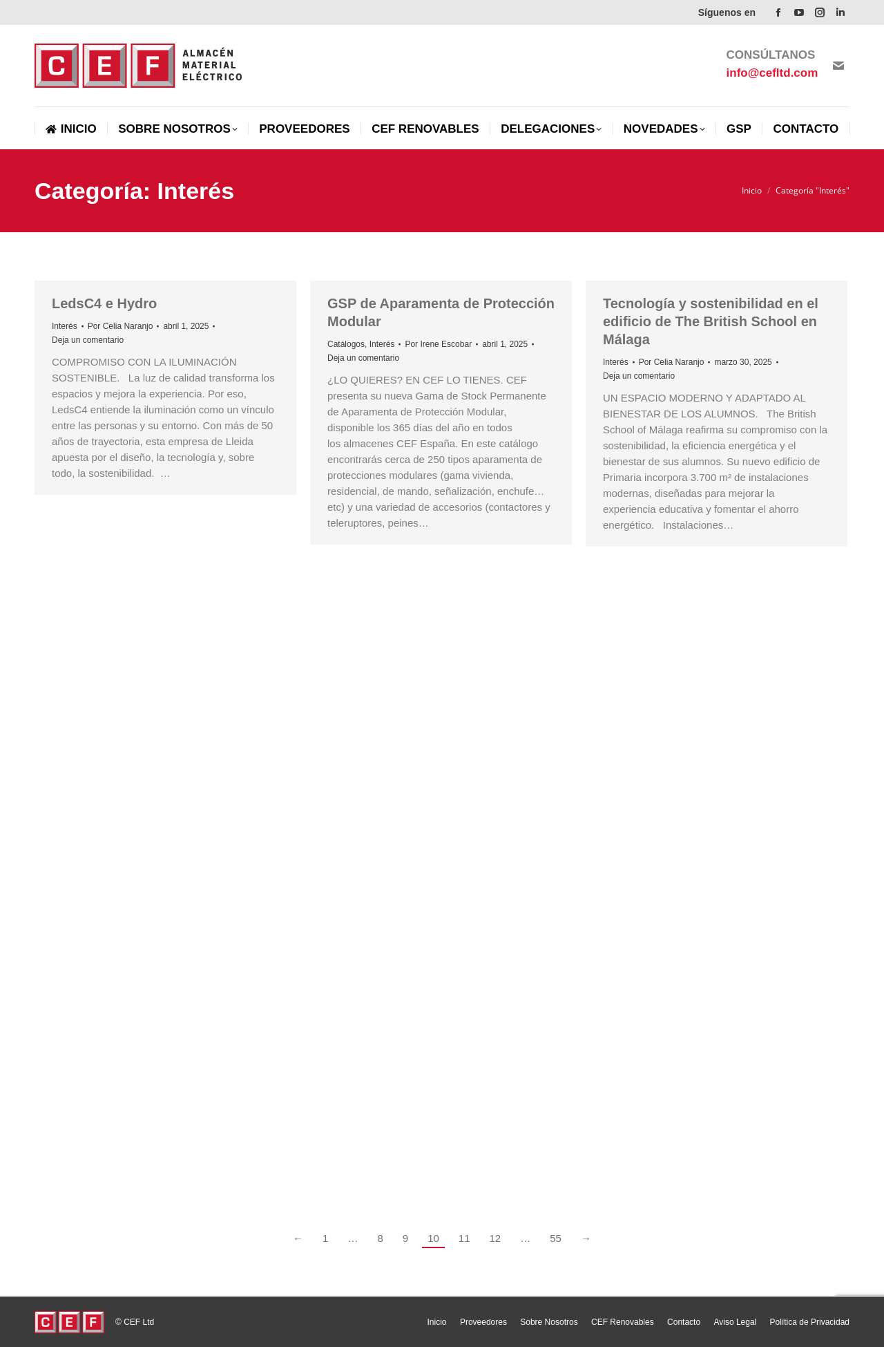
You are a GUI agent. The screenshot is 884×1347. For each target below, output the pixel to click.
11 (464, 1238)
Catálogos (346, 344)
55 (555, 1238)
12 (495, 1238)
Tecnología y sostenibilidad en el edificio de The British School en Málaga (710, 321)
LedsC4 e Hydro (104, 303)
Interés (64, 326)
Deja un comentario (88, 340)
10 (433, 1238)
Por (120, 326)
